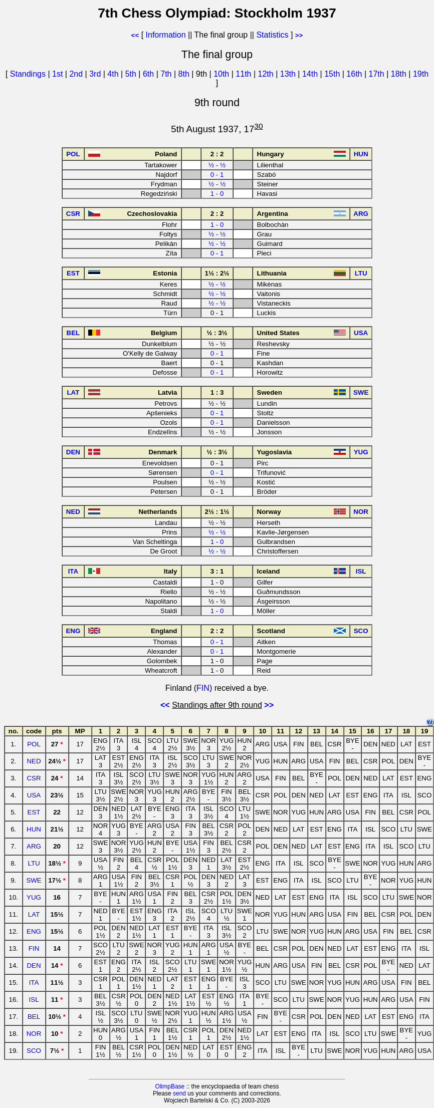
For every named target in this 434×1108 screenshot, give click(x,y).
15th (333, 74)
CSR (34, 778)
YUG (34, 897)
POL (34, 744)
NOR (34, 1033)
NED (34, 761)
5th (132, 74)
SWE (33, 880)
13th (289, 74)
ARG (34, 846)
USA (34, 795)
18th (400, 74)
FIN (202, 688)
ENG (34, 931)
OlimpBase (170, 1086)
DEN (34, 965)
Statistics (272, 35)
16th (355, 74)
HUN (34, 829)
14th (311, 74)
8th (185, 74)
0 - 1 (217, 174)
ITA (34, 982)
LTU (34, 863)
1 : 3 (217, 392)
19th (420, 74)
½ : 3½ (217, 333)
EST (34, 812)
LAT (34, 914)
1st (58, 74)
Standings (28, 74)
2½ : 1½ (217, 511)
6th (149, 74)
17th (378, 74)
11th (245, 74)
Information (166, 35)
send (179, 1093)
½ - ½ (217, 165)
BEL (34, 1016)
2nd (77, 74)
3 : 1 (217, 571)
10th (222, 74)
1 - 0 (217, 193)
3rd (96, 74)
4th (114, 74)
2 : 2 (217, 154)
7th (167, 74)
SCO (34, 1050)
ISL (34, 999)
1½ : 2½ (217, 273)
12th (267, 74)
